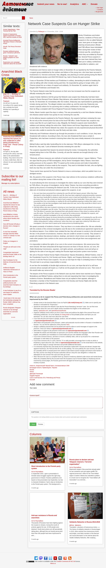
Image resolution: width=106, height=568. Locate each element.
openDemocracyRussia (59, 310)
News (31, 18)
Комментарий (35, 395)
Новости (32, 365)
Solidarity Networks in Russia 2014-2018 (84, 522)
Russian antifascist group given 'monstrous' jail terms (11, 52)
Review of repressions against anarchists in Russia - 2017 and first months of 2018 (12, 35)
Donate (94, 4)
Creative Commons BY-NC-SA (65, 561)
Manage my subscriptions (10, 183)
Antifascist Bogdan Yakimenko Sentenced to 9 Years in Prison (11, 269)
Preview (40, 424)
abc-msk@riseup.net (75, 302)
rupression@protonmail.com (44, 320)
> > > (13, 317)
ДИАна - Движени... (75, 525)
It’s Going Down (65, 314)
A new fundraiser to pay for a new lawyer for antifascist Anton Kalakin (12, 292)
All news (8, 191)
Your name (33, 388)
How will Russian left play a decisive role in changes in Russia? (11, 226)
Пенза (32, 371)
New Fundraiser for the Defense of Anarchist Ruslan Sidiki (12, 262)
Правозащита (46, 367)
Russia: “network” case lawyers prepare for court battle (11, 57)
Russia (32, 369)
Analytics (74, 4)
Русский (32, 379)
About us (53, 563)
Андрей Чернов (35, 375)
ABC (85, 4)
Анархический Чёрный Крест (45, 365)
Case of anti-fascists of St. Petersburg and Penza (45, 377)
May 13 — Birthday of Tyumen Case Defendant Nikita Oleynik (13, 96)
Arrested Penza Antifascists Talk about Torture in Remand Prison (12, 42)
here (68, 324)
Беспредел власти (36, 367)
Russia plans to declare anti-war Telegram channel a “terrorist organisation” (81, 462)
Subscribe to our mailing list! (12, 178)
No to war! (62, 4)
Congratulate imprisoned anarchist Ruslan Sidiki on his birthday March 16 (12, 254)
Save (33, 424)
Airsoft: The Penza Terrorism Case (12, 47)
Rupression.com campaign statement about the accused (12, 62)
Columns (35, 434)
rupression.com (43, 310)
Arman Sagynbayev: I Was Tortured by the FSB (11, 30)
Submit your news (45, 4)
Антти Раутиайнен (37, 471)
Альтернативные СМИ (62, 365)
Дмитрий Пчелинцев (36, 373)
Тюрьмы (54, 367)
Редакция (41, 31)
